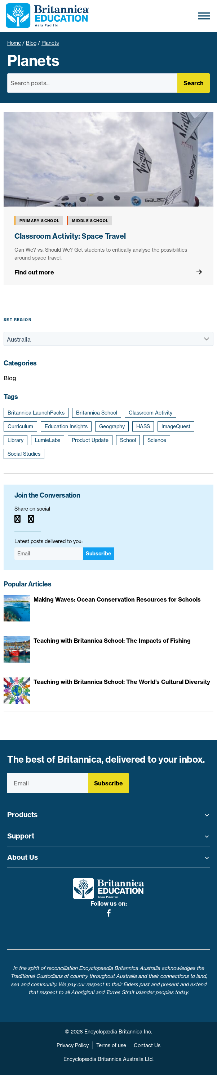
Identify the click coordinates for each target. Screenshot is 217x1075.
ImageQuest (175, 426)
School (128, 440)
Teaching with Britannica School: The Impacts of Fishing (112, 640)
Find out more (34, 272)
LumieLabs (47, 440)
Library (15, 440)
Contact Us (147, 1045)
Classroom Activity (150, 412)
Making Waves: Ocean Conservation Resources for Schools (117, 599)
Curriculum (20, 426)
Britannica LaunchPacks (36, 412)
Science (156, 440)
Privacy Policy (73, 1045)
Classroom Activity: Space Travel (69, 235)
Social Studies (24, 454)
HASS (143, 426)
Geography (112, 426)
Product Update (90, 440)
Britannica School (96, 412)
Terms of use (111, 1045)
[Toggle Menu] (204, 15)
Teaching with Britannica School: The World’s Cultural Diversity (122, 681)
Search (193, 83)
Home (14, 43)
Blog (31, 43)
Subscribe (98, 553)
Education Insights (66, 426)
